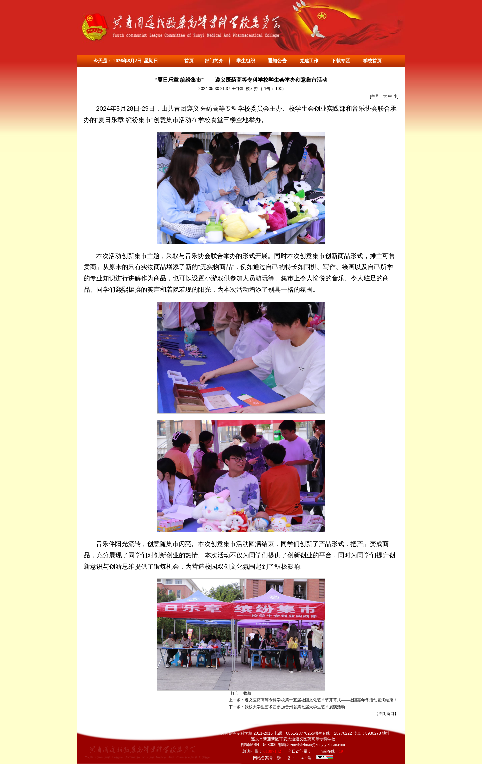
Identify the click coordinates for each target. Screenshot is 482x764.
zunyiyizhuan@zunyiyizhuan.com (317, 744)
